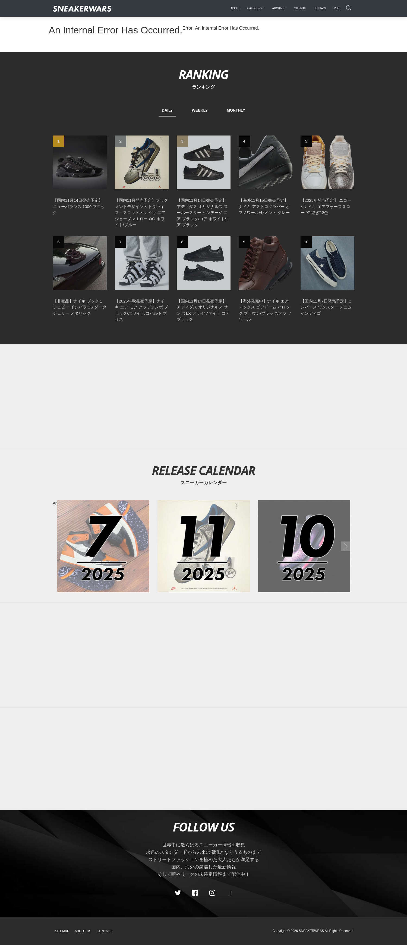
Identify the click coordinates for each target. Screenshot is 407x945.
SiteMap (62, 931)
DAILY (167, 110)
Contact (104, 931)
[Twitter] (177, 893)
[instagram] (212, 893)
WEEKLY (200, 110)
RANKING (203, 74)
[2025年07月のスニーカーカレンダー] (103, 546)
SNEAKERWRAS (311, 931)
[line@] (229, 893)
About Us (83, 931)
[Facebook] (195, 893)
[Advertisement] (203, 396)
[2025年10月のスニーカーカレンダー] (304, 546)
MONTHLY (236, 110)
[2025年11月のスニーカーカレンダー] (203, 546)
